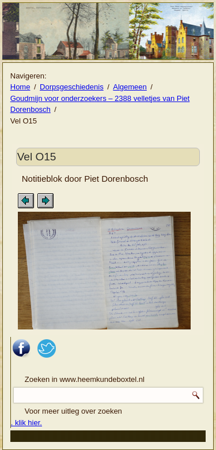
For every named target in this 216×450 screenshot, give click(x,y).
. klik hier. (26, 422)
